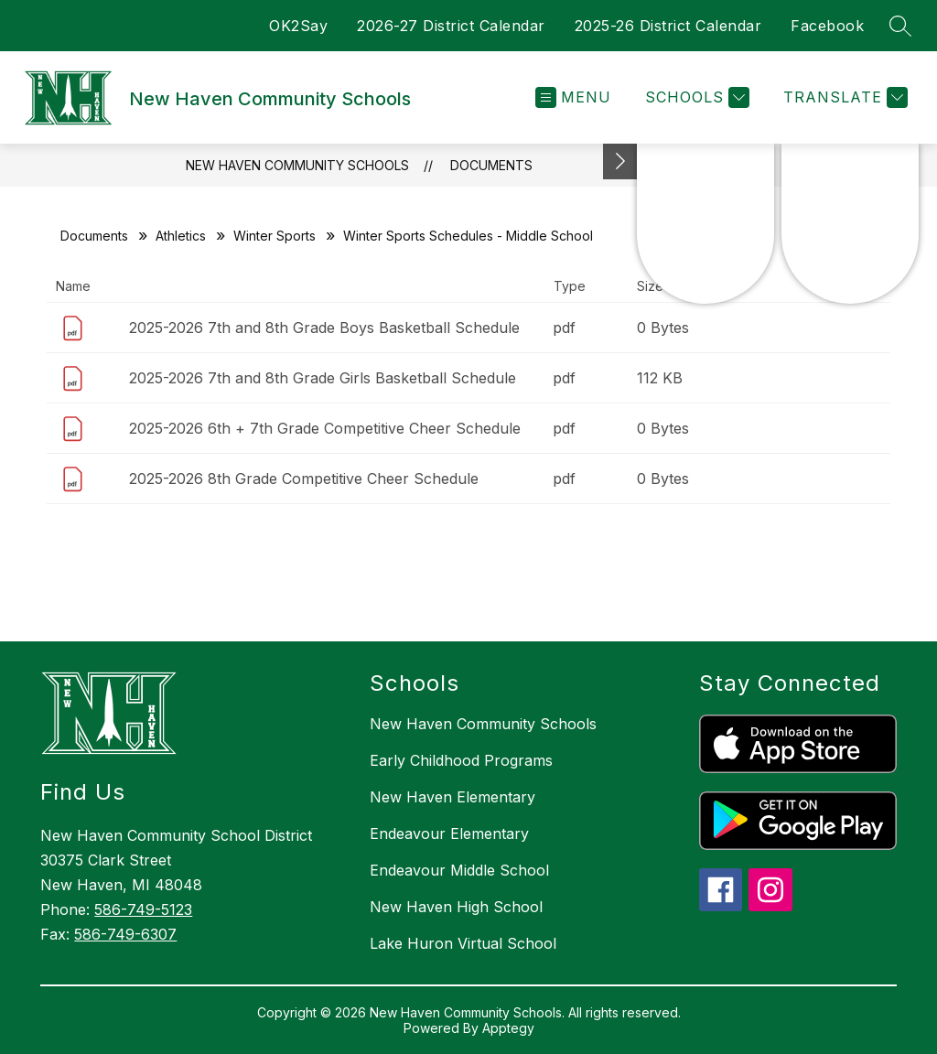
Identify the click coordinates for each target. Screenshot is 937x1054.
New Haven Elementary (452, 797)
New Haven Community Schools (297, 165)
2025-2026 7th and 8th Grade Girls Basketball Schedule (322, 378)
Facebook (827, 25)
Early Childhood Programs (461, 760)
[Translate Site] (843, 97)
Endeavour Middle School (459, 870)
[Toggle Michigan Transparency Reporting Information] (620, 161)
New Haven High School (456, 907)
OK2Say (298, 25)
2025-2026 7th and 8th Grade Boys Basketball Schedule (324, 327)
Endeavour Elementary (449, 833)
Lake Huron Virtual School (463, 943)
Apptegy (508, 1028)
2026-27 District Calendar (451, 25)
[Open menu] (573, 97)
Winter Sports (274, 235)
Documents (491, 165)
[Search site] (900, 26)
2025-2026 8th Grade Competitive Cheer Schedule (304, 478)
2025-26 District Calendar (668, 25)
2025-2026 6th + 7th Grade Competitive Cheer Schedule (325, 428)
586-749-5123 (143, 909)
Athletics (181, 235)
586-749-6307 (125, 934)
